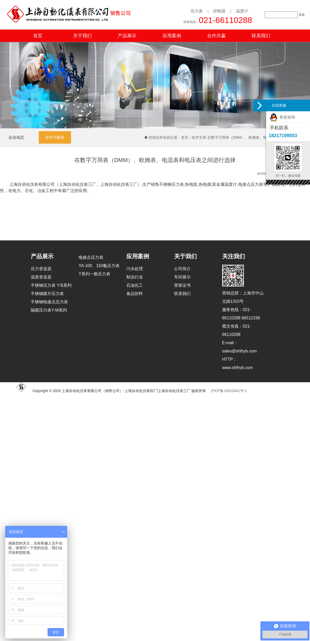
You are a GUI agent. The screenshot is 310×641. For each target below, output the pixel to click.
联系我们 (261, 35)
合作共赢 (216, 35)
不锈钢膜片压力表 (47, 293)
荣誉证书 (182, 285)
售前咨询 (282, 117)
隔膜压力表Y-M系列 (49, 310)
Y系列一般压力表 (94, 274)
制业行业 (134, 277)
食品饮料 (134, 293)
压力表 (196, 11)
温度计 (242, 11)
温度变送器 (41, 277)
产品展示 (127, 35)
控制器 (219, 11)
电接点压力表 (91, 257)
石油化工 (134, 285)
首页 (37, 35)
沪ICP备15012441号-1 (229, 391)
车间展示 (182, 277)
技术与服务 (55, 137)
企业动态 (16, 137)
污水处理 (134, 269)
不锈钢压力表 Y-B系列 (51, 285)
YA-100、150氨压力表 (99, 265)
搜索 (302, 15)
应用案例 (171, 35)
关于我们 (82, 35)
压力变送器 (41, 269)
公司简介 (182, 269)
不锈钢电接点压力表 (49, 302)
